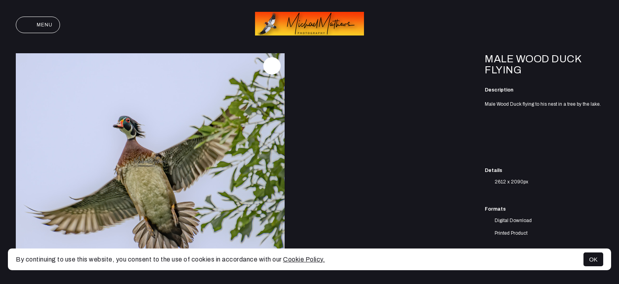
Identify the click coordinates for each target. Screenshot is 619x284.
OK (593, 259)
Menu (38, 25)
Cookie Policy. (304, 259)
